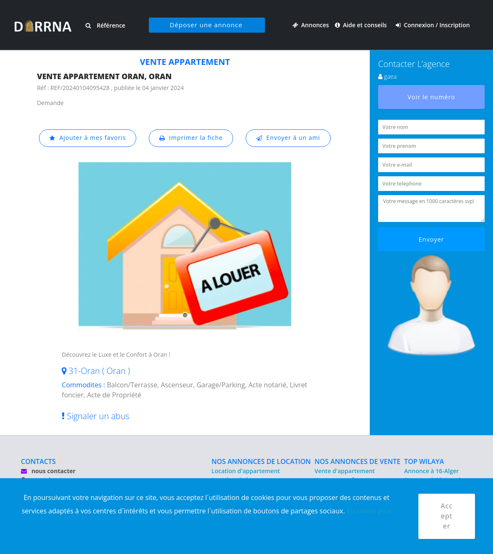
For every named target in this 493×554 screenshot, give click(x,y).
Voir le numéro (431, 97)
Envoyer (431, 239)
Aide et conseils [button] (361, 25)
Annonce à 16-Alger (431, 471)
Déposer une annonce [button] (205, 25)
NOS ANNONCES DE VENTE (357, 461)
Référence (105, 25)
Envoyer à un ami (288, 138)
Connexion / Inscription (433, 25)
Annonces (310, 25)
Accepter (446, 516)
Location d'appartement (246, 471)
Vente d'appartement (344, 471)
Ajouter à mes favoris (87, 138)
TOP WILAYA (424, 461)
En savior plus (369, 510)
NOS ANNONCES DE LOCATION (261, 461)
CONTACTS (38, 461)
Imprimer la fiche (191, 138)
